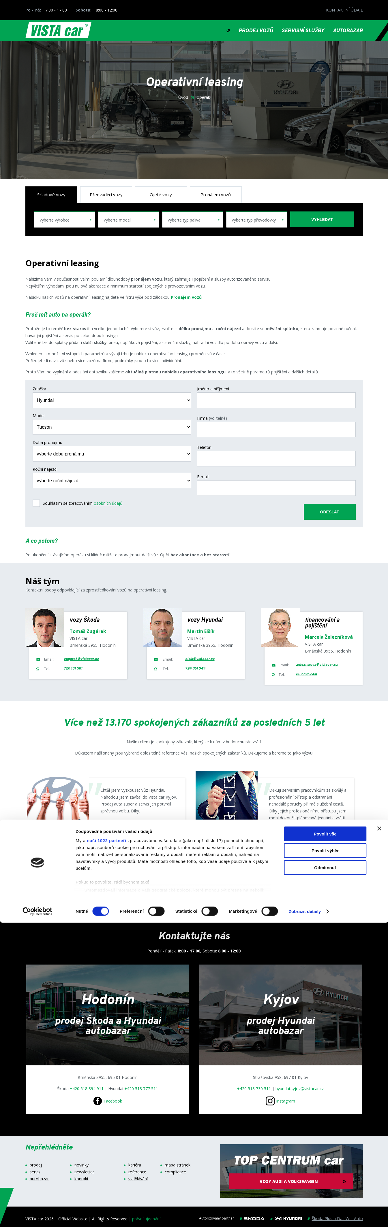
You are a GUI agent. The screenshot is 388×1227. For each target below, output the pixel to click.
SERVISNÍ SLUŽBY (303, 31)
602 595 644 (306, 670)
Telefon (204, 442)
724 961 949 (195, 664)
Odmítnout (325, 1171)
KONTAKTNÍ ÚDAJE (344, 10)
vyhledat (322, 219)
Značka (39, 389)
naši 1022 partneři (106, 1144)
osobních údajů (108, 503)
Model (38, 416)
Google (118, 829)
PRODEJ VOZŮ (256, 31)
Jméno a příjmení (213, 389)
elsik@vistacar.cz (200, 655)
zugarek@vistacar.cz (81, 655)
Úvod (183, 97)
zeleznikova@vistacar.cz (317, 661)
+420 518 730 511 (254, 1084)
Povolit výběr (325, 1154)
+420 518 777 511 (141, 1084)
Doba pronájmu (47, 442)
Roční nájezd (45, 469)
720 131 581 (73, 664)
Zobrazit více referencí (190, 895)
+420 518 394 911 (87, 1084)
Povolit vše (325, 1138)
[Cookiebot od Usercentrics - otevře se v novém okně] (37, 1215)
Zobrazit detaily (305, 1215)
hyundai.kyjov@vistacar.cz (299, 1084)
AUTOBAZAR (348, 31)
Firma (212, 416)
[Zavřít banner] (379, 1133)
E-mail (203, 469)
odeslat (329, 502)
